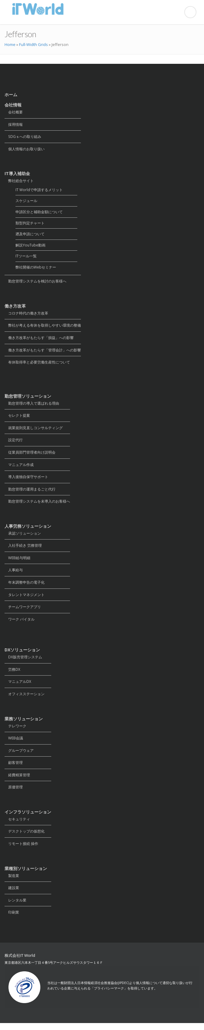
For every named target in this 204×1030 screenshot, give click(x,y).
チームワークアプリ (23, 611)
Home (10, 44)
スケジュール (26, 201)
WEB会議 (14, 743)
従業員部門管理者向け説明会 (30, 455)
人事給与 (14, 574)
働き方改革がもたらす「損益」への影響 (39, 339)
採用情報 (14, 124)
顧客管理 (14, 768)
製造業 (12, 882)
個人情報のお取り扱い (25, 149)
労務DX (12, 674)
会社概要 (14, 112)
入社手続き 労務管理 (23, 549)
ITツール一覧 (26, 257)
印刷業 (12, 919)
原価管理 (14, 793)
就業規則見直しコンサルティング (34, 430)
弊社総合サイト (19, 181)
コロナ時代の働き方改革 (26, 315)
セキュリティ (17, 825)
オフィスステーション (25, 699)
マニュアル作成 (19, 467)
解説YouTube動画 (30, 246)
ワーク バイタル (20, 623)
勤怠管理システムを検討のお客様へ (35, 282)
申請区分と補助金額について (39, 212)
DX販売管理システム (23, 661)
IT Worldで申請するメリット (39, 190)
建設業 (12, 894)
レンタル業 (15, 906)
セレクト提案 (17, 418)
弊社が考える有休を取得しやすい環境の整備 (43, 327)
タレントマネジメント (25, 598)
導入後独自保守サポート (26, 480)
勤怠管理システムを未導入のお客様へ (37, 504)
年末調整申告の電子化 (25, 586)
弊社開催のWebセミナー (35, 268)
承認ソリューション (23, 536)
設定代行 (14, 442)
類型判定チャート (30, 224)
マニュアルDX (18, 686)
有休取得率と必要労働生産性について (37, 364)
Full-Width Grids (33, 44)
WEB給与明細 (17, 561)
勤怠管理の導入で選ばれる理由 (32, 405)
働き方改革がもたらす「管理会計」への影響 (43, 352)
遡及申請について (30, 235)
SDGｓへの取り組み (23, 136)
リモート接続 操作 (21, 849)
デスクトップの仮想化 (25, 837)
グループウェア (19, 755)
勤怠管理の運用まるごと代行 (30, 492)
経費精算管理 (17, 780)
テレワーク (15, 731)
